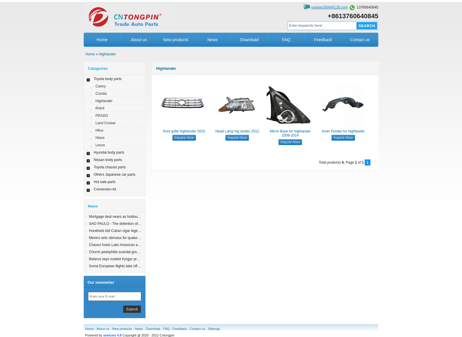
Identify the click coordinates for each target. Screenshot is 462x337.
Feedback (323, 39)
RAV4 (99, 108)
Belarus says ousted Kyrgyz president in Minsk (125, 259)
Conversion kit (105, 189)
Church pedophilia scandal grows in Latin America (128, 252)
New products (176, 39)
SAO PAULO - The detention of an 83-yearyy (124, 224)
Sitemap (214, 329)
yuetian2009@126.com (329, 7)
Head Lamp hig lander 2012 (237, 131)
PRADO (101, 116)
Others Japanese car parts (114, 174)
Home (102, 39)
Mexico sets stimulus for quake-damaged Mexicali (128, 238)
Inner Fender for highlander (343, 131)
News (212, 39)
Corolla (101, 94)
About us (139, 39)
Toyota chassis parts (110, 167)
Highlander (107, 54)
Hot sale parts (105, 182)
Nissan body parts (108, 160)
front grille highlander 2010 (184, 131)
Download (249, 39)
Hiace (100, 138)
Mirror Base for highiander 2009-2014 (290, 133)
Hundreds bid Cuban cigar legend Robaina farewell (129, 231)
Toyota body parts (108, 79)
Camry (100, 86)
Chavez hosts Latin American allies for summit (125, 245)
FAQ (286, 39)
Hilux (99, 130)
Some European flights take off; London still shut (127, 266)
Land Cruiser (105, 123)
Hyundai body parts (109, 152)
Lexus (100, 145)
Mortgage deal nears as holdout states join (122, 217)
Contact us (360, 39)
